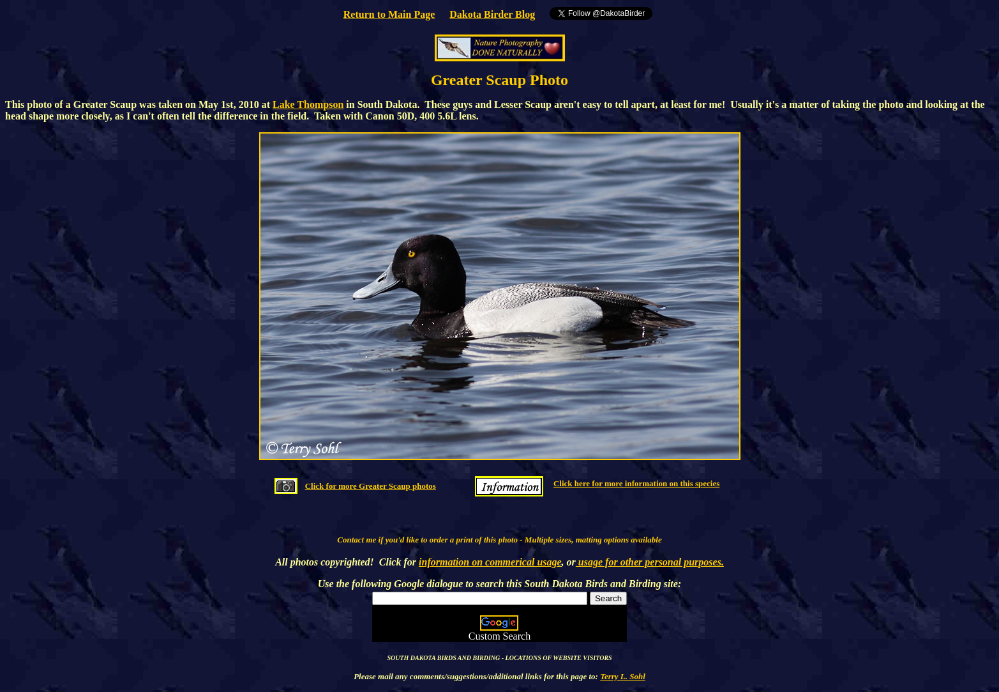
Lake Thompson (308, 104)
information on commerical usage (490, 562)
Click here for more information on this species (636, 483)
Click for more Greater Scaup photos (370, 486)
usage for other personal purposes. (650, 562)
